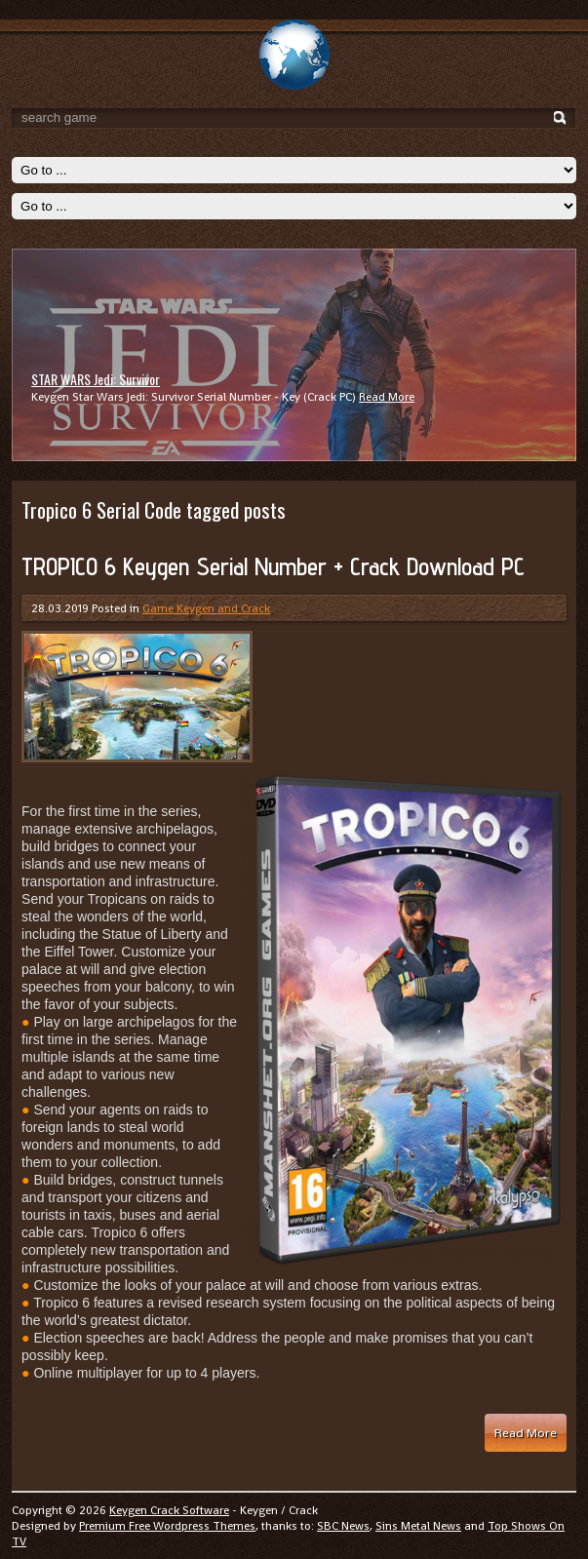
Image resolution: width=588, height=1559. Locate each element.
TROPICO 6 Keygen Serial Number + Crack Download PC (273, 566)
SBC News (343, 1526)
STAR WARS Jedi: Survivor (95, 379)
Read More (386, 397)
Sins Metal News (418, 1526)
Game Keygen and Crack (206, 608)
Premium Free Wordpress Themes (167, 1526)
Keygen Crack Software (169, 1510)
